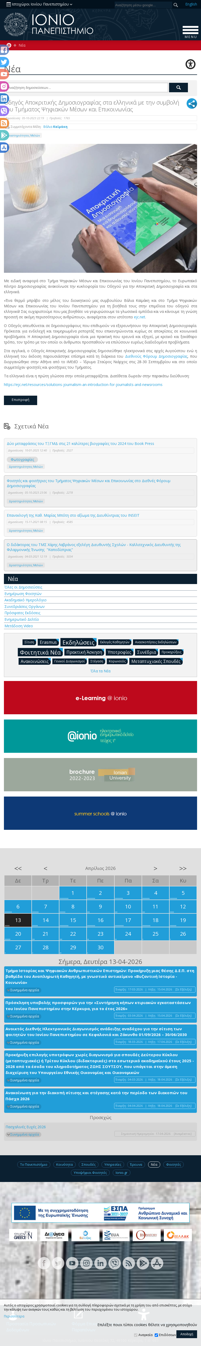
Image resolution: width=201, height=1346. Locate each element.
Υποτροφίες (120, 652)
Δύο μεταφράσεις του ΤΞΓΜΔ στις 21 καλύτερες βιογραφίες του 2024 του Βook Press (80, 443)
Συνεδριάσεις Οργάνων (24, 606)
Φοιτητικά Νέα (41, 652)
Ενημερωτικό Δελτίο (21, 619)
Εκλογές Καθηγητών (115, 641)
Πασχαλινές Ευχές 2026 (25, 1126)
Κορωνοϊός (118, 660)
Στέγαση (98, 660)
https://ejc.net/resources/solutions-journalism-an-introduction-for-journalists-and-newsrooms (83, 384)
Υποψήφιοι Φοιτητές (90, 1172)
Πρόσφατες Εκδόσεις (22, 612)
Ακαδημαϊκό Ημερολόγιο (25, 599)
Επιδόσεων (167, 1335)
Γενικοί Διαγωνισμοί (70, 660)
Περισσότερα (14, 1316)
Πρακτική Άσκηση (85, 652)
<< (18, 868)
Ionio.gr (121, 1172)
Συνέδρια (147, 652)
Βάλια (55, 126)
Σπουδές (89, 1164)
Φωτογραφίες (22, 459)
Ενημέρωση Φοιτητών (23, 593)
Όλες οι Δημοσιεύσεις (23, 587)
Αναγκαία (145, 1335)
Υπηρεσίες (112, 1164)
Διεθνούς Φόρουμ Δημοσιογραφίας (156, 356)
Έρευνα (136, 1164)
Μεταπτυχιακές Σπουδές (157, 661)
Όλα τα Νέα (100, 670)
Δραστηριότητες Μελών (23, 135)
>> (183, 868)
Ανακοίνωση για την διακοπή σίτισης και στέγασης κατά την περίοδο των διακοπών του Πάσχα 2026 (96, 1095)
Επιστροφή (20, 399)
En (191, 4)
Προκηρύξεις (172, 651)
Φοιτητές (173, 1164)
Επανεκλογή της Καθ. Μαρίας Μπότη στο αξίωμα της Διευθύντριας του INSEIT (73, 515)
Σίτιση (30, 641)
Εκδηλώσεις (80, 642)
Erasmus (49, 642)
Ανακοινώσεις (36, 661)
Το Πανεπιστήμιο (33, 1164)
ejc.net (139, 316)
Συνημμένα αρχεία (24, 990)
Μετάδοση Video (18, 625)
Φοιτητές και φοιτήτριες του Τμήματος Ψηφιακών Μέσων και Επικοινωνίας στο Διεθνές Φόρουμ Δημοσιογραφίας (88, 483)
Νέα (22, 45)
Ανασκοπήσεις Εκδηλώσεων (156, 641)
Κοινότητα (64, 1164)
